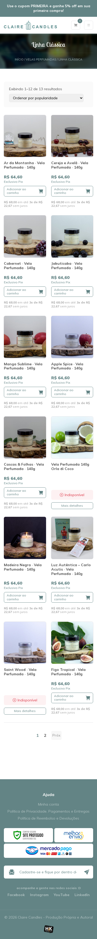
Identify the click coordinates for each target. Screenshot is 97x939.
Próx (56, 735)
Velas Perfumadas (41, 59)
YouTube (61, 895)
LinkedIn (82, 895)
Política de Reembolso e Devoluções (48, 818)
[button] (25, 191)
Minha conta (48, 804)
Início (19, 59)
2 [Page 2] (45, 735)
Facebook (16, 895)
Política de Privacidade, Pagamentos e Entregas (48, 811)
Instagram (39, 895)
